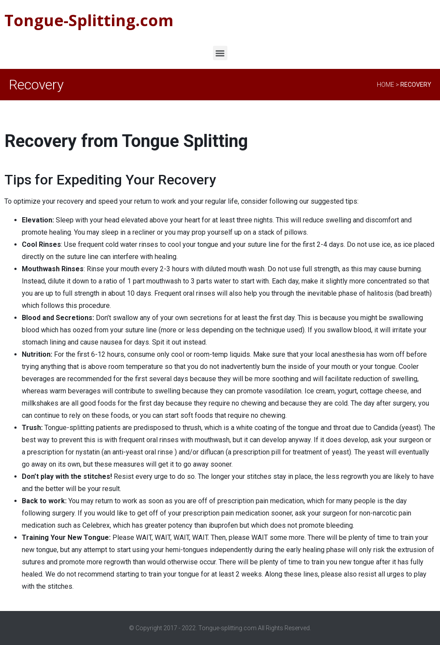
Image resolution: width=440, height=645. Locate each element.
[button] (220, 53)
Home (385, 84)
